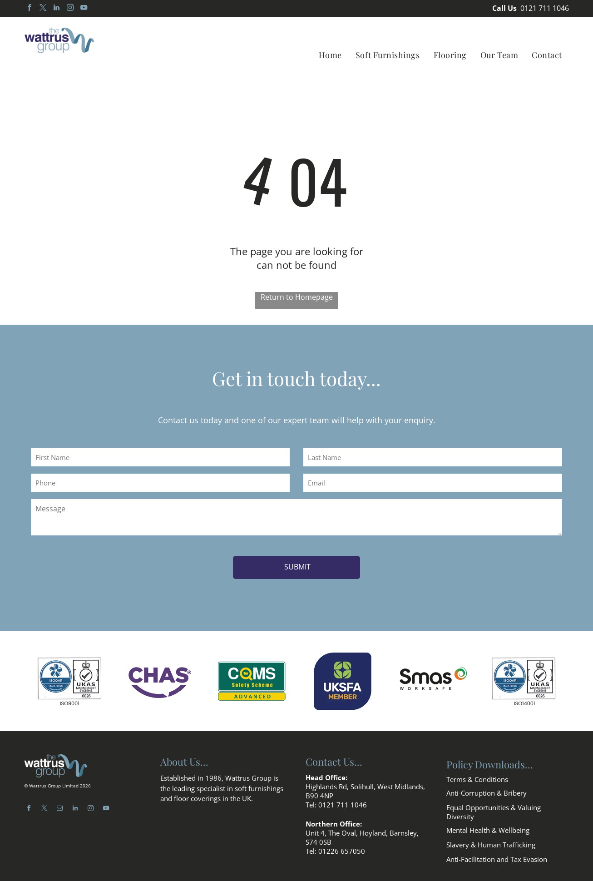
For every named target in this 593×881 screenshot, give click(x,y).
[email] (59, 799)
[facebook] (29, 8)
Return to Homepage (297, 297)
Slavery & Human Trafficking (490, 834)
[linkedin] (56, 8)
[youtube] (84, 8)
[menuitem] (330, 55)
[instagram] (70, 8)
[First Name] (160, 457)
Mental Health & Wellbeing (487, 820)
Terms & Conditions (477, 769)
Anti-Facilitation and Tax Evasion (496, 849)
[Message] (296, 517)
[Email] (432, 483)
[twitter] (43, 8)
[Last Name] (432, 457)
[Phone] (160, 483)
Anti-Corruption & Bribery (486, 782)
